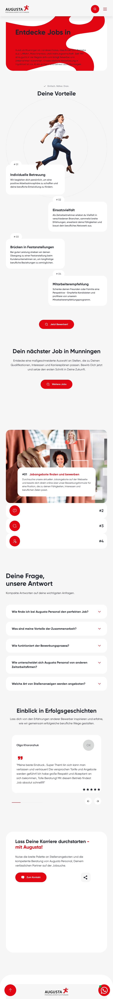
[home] (17, 9)
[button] (95, 9)
